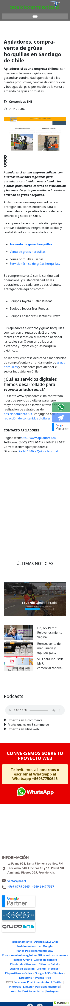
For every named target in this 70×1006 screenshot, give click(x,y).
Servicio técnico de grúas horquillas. (35, 264)
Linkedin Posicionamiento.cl (18, 977)
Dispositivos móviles (13, 963)
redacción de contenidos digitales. (28, 418)
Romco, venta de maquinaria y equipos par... (49, 648)
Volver (14, 529)
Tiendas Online (10, 954)
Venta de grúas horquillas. (28, 252)
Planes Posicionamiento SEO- (51, 945)
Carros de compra (31, 954)
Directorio (60, 963)
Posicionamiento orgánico (20, 950)
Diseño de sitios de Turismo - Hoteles (44, 959)
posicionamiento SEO (18, 414)
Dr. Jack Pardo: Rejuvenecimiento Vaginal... (49, 632)
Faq (40, 968)
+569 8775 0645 (18, 886)
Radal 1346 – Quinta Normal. (38, 451)
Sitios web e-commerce (50, 950)
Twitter (49, 972)
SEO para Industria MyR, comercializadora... (50, 663)
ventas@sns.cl (16, 881)
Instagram (35, 981)
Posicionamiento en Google (17, 945)
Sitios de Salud (12, 959)
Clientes (47, 963)
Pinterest (60, 972)
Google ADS (34, 963)
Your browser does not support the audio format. (35, 710)
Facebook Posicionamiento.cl (27, 972)
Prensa (31, 968)
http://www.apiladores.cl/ (38, 438)
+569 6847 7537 (43, 886)
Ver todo (35, 682)
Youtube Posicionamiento (51, 977)
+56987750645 (45, 778)
